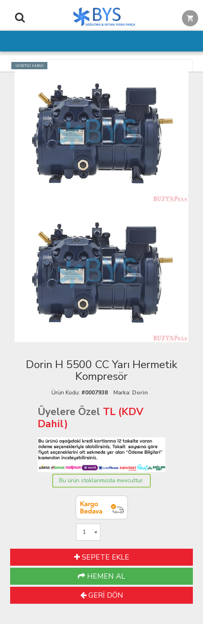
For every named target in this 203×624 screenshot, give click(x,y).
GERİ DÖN (101, 595)
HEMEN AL (101, 576)
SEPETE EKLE (101, 557)
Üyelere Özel (69, 412)
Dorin (140, 392)
